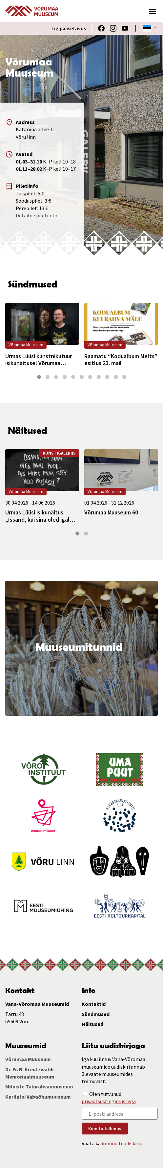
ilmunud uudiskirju (122, 1143)
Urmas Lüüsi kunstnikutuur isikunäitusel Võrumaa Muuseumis (38, 360)
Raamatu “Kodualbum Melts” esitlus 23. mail (120, 360)
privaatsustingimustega (109, 1101)
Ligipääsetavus (68, 28)
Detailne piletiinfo (36, 215)
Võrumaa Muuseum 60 (111, 512)
